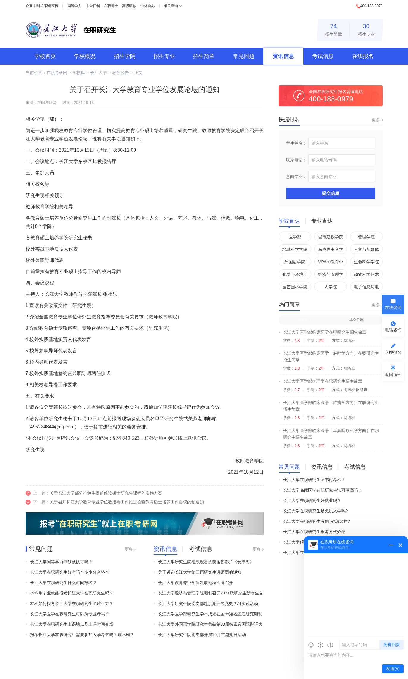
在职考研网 (50, 6)
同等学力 (74, 6)
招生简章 (333, 29)
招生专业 (366, 29)
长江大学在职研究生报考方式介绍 (314, 531)
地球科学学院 (294, 249)
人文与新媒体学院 (366, 250)
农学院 (330, 286)
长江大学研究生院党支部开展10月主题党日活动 (202, 634)
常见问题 (243, 56)
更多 (129, 549)
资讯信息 (283, 56)
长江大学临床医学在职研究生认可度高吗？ (322, 490)
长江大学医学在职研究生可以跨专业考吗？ (69, 613)
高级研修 (129, 6)
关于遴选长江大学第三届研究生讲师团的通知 (199, 572)
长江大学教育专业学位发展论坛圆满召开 (195, 582)
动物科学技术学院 (366, 275)
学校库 (78, 72)
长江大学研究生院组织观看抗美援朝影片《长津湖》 (206, 561)
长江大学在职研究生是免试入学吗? (315, 511)
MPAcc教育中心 (330, 262)
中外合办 (147, 6)
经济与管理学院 (330, 275)
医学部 (295, 236)
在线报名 (362, 56)
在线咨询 (393, 307)
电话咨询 (393, 330)
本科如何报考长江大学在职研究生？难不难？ (71, 603)
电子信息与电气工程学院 (366, 287)
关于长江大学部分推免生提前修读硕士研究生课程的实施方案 (106, 493)
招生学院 (124, 56)
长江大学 (98, 72)
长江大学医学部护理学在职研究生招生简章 (322, 381)
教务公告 (120, 72)
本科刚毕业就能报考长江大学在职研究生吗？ (71, 593)
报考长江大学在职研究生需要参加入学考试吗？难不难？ (82, 634)
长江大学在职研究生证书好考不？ (314, 479)
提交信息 (331, 193)
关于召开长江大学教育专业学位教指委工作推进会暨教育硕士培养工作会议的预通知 (127, 502)
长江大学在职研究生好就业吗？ (312, 500)
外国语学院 (294, 261)
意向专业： (296, 176)
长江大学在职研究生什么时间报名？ (63, 582)
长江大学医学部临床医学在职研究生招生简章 (324, 332)
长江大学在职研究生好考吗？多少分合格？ (69, 572)
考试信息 (323, 56)
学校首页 (45, 56)
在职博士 (111, 6)
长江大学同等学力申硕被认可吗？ (61, 561)
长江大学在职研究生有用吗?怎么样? (316, 521)
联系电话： (296, 159)
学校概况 (85, 56)
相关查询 (171, 6)
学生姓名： (296, 143)
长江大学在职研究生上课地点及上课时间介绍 (71, 624)
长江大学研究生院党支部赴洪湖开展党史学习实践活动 (208, 603)
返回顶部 (393, 374)
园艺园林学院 (294, 286)
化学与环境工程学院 (294, 275)
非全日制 (93, 6)
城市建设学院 (330, 236)
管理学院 (366, 236)
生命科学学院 (366, 261)
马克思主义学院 (330, 250)
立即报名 (393, 352)
